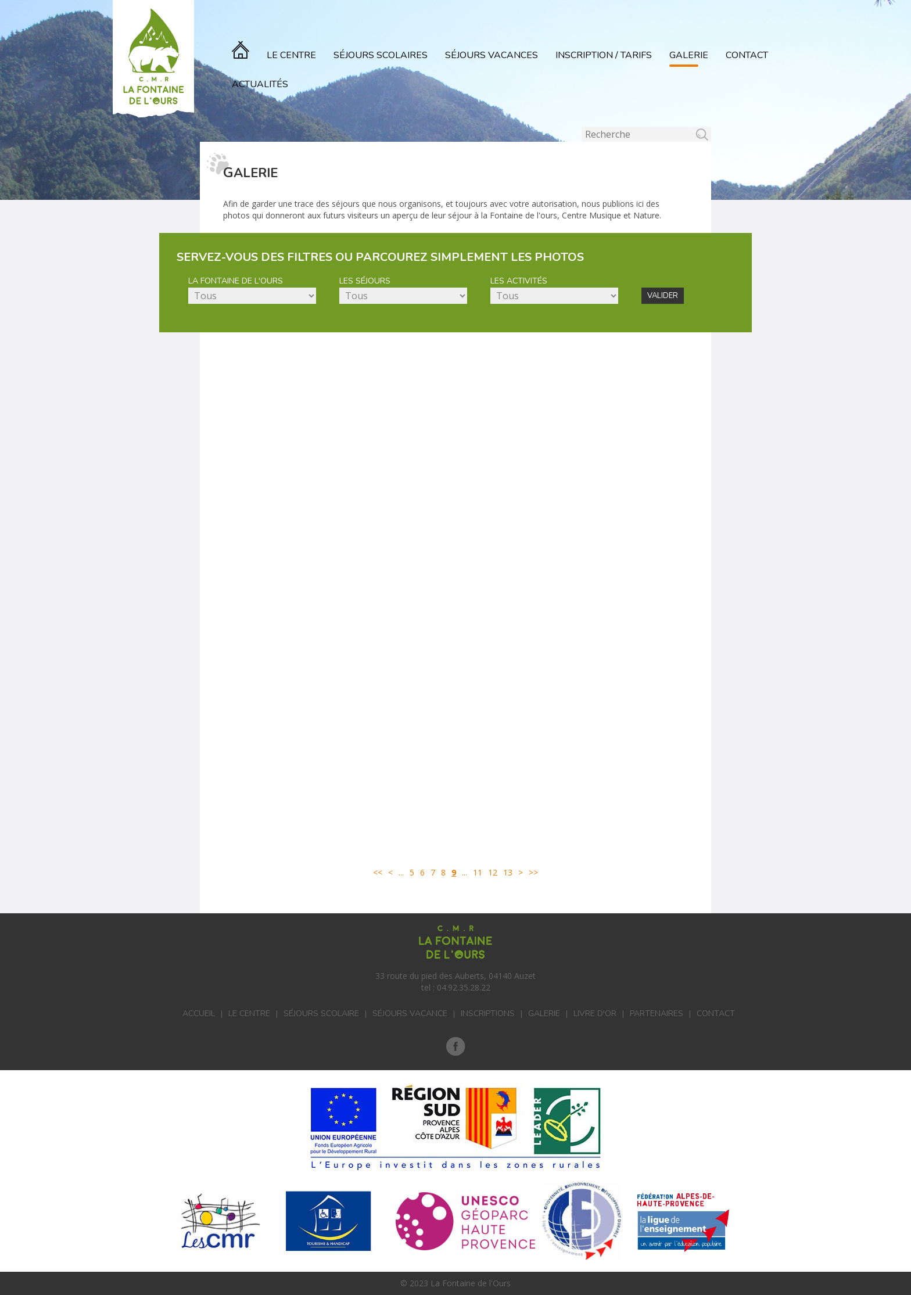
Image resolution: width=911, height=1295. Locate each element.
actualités (260, 84)
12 (492, 872)
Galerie (688, 55)
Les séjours (364, 281)
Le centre (249, 1013)
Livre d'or (594, 1013)
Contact (747, 55)
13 (507, 872)
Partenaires (656, 1013)
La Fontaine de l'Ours (235, 281)
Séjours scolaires (380, 55)
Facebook (455, 1046)
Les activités (518, 281)
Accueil (198, 1013)
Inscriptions (488, 1013)
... (401, 872)
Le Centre (291, 55)
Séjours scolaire (321, 1013)
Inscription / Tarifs (603, 55)
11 (477, 872)
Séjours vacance (409, 1013)
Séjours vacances (491, 55)
